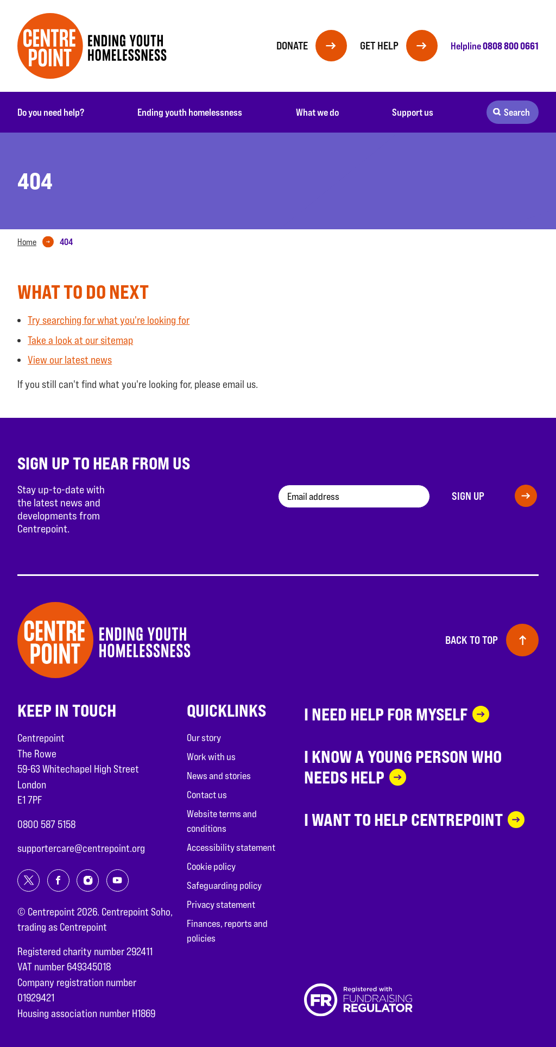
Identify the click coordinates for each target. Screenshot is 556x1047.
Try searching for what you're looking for (108, 320)
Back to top (471, 640)
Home (26, 242)
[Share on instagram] (88, 880)
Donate (289, 45)
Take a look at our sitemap (80, 340)
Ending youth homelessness (189, 112)
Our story (204, 737)
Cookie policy (211, 866)
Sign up (468, 496)
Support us (412, 112)
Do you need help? (50, 112)
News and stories (219, 775)
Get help (377, 45)
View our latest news (70, 360)
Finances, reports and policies (227, 931)
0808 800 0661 (511, 46)
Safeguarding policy (224, 885)
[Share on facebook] (58, 880)
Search (517, 112)
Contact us (207, 794)
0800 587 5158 (46, 824)
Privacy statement (221, 904)
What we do (317, 112)
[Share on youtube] (117, 880)
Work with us (211, 756)
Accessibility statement (231, 847)
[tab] (37, 242)
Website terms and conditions (222, 821)
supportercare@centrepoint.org (81, 848)
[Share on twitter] (28, 880)
